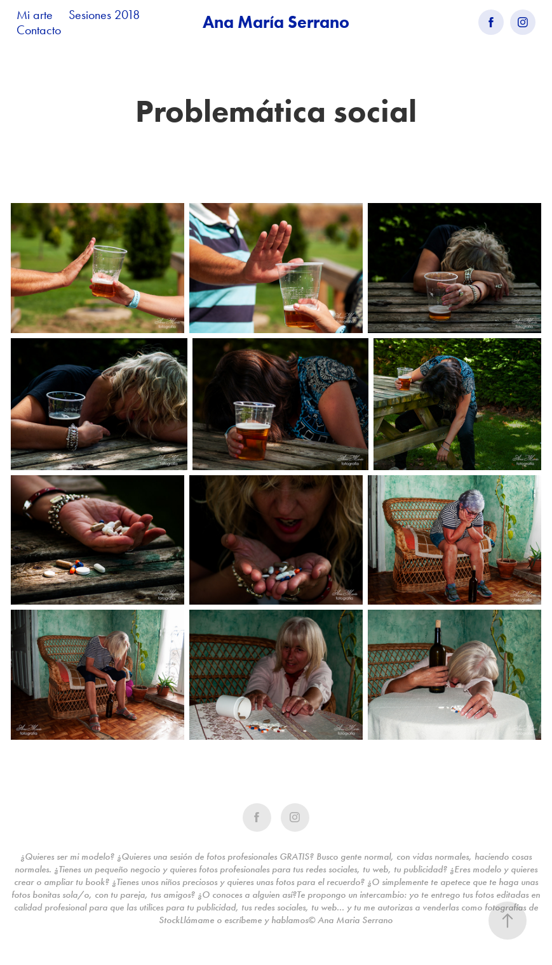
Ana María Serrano (276, 21)
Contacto (39, 29)
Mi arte (35, 14)
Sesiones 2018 (104, 14)
